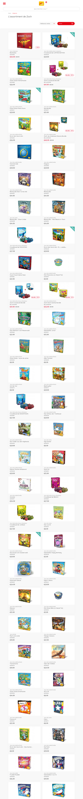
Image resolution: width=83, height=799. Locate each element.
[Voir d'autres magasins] (46, 2)
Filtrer (66, 23)
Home (9, 13)
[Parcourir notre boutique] (41, 9)
